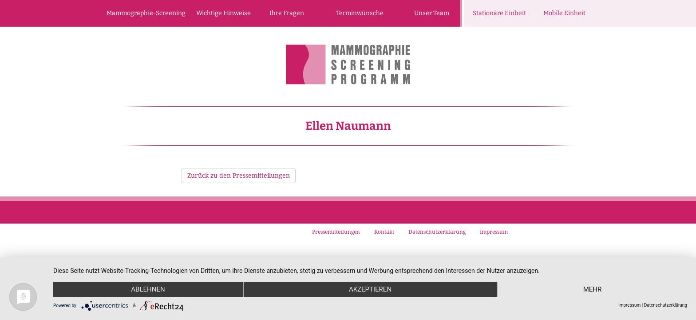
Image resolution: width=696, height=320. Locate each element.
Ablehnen (148, 289)
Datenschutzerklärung (665, 305)
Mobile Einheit (564, 13)
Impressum (629, 305)
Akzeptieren (370, 289)
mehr (592, 289)
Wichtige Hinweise (223, 13)
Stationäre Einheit (499, 13)
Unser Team (431, 13)
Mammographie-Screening (146, 13)
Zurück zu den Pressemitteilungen (238, 175)
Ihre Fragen (286, 13)
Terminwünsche (360, 13)
